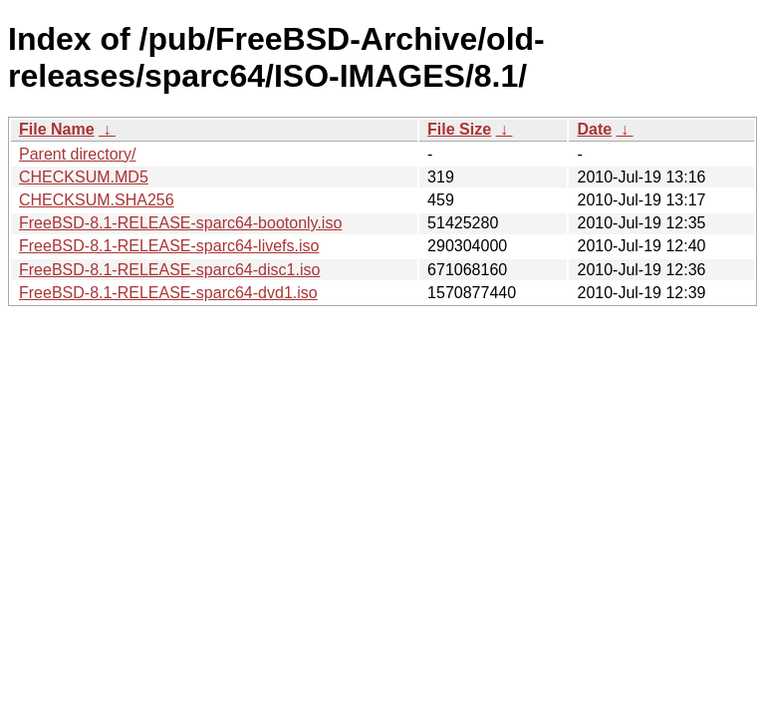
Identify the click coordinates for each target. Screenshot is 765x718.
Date (594, 129)
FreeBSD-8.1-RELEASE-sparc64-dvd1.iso (168, 292)
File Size (459, 129)
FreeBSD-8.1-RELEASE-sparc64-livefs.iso (169, 245)
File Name (57, 129)
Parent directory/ (77, 154)
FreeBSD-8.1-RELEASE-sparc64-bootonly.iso (180, 222)
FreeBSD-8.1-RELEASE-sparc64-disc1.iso (169, 269)
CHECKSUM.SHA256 (96, 199)
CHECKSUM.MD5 (83, 177)
